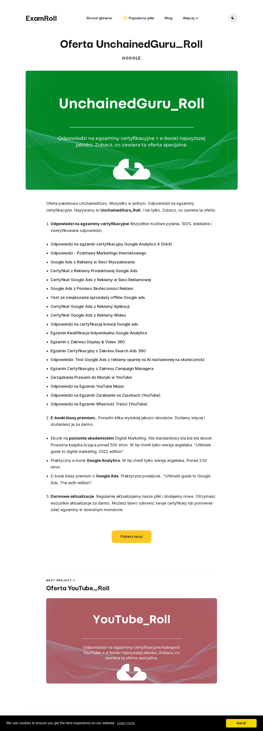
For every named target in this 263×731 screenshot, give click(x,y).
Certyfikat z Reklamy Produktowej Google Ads (94, 270)
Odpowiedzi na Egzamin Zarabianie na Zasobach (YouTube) (106, 395)
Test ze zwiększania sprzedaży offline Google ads (98, 297)
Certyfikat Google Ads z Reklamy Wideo (88, 315)
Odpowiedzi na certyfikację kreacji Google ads (94, 324)
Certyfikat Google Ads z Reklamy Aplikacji (90, 306)
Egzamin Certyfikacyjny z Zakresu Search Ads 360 (98, 351)
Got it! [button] (241, 723)
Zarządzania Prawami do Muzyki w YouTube (91, 377)
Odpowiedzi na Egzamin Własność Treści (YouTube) (99, 404)
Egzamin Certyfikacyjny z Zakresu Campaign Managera (102, 368)
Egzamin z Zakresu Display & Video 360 (88, 342)
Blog (168, 18)
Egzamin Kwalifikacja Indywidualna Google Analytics (99, 333)
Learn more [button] (126, 723)
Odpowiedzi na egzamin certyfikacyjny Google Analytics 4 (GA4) (111, 244)
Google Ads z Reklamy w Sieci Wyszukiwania (93, 262)
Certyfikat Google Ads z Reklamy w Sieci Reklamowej (101, 279)
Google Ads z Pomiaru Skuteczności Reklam (92, 288)
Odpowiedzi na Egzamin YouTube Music (87, 386)
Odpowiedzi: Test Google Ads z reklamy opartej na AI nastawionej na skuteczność (128, 359)
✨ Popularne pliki (138, 18)
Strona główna (99, 18)
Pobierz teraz (131, 536)
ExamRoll (41, 17)
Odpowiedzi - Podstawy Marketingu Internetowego (98, 253)
